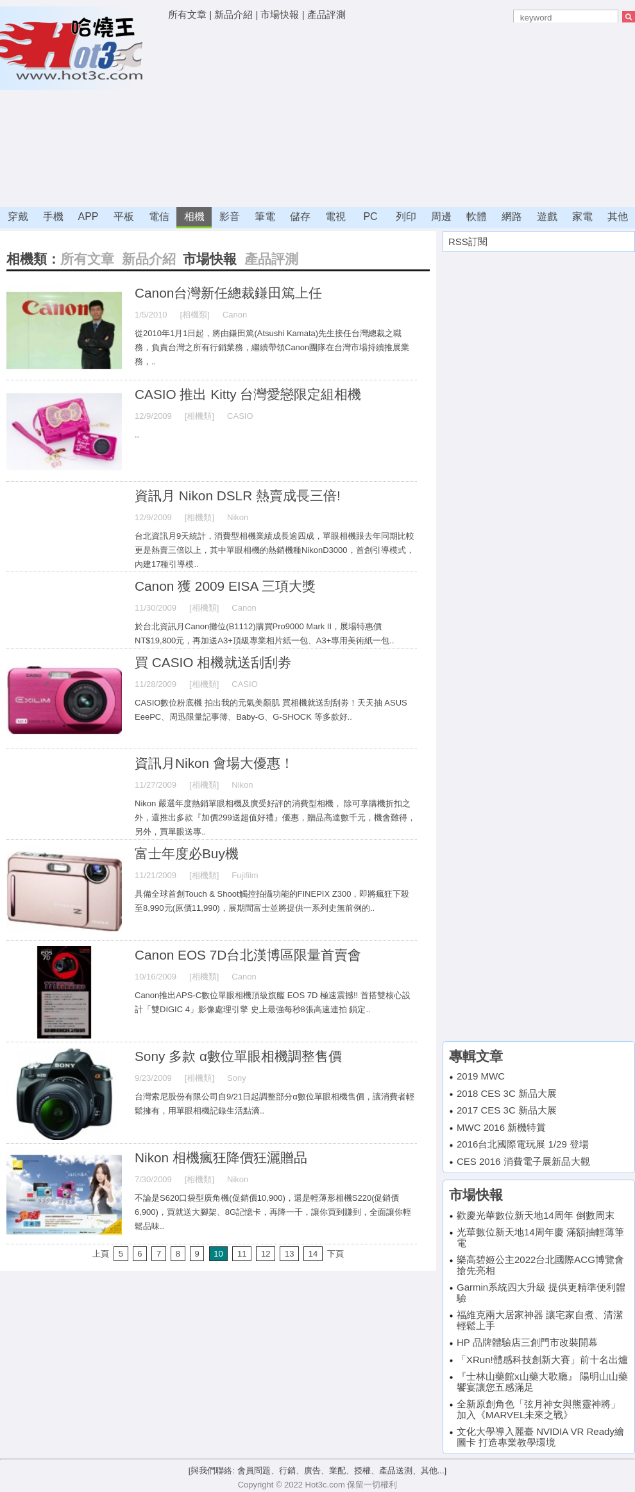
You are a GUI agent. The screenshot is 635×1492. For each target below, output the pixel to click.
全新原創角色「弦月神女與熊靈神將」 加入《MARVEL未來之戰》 (538, 1409)
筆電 (265, 216)
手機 (53, 216)
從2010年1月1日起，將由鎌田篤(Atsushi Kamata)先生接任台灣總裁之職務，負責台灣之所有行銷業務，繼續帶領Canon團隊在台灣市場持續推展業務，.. (272, 347)
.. (137, 434)
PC (370, 216)
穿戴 (18, 216)
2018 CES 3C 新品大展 (507, 1093)
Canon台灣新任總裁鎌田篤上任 (228, 292)
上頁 (100, 1254)
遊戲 (547, 216)
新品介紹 (233, 14)
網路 (512, 216)
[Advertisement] (370, 115)
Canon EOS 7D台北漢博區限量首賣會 (248, 954)
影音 (229, 216)
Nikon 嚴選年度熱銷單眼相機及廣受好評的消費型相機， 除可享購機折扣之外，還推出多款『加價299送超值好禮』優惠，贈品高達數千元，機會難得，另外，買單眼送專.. (275, 817)
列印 (406, 216)
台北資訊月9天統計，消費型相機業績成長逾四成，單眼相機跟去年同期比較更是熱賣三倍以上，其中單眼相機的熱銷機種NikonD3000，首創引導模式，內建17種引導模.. (274, 550)
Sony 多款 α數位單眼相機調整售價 (238, 1056)
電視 (335, 216)
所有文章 (187, 14)
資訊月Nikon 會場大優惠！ (214, 763)
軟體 (476, 216)
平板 (124, 216)
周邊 (441, 216)
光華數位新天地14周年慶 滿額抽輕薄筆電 (540, 1237)
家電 (582, 216)
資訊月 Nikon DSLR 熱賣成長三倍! (238, 495)
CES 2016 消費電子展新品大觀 (523, 1161)
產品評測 (326, 14)
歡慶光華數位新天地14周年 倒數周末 (535, 1215)
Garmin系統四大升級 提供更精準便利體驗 (541, 1292)
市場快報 (279, 14)
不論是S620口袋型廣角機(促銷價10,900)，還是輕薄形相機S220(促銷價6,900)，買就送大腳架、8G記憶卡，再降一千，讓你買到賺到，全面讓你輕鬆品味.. (273, 1212)
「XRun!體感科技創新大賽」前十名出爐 (542, 1359)
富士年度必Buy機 (187, 853)
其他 (617, 216)
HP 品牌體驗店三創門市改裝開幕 (527, 1342)
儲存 (300, 216)
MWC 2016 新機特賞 (501, 1127)
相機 (194, 216)
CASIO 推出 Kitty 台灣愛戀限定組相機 (248, 394)
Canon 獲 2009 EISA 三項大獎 (225, 586)
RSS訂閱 (467, 241)
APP (88, 216)
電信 (159, 216)
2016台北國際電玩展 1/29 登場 (523, 1144)
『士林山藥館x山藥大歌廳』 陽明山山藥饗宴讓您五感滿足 (542, 1382)
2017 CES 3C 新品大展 (507, 1110)
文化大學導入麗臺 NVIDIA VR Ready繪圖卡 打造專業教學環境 (540, 1437)
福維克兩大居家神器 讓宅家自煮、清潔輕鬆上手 (540, 1320)
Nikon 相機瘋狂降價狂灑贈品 (221, 1157)
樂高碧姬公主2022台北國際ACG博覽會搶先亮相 (540, 1265)
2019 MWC (481, 1076)
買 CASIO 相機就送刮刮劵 (213, 662)
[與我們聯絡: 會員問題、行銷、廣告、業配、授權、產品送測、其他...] (317, 1470)
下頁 (335, 1254)
